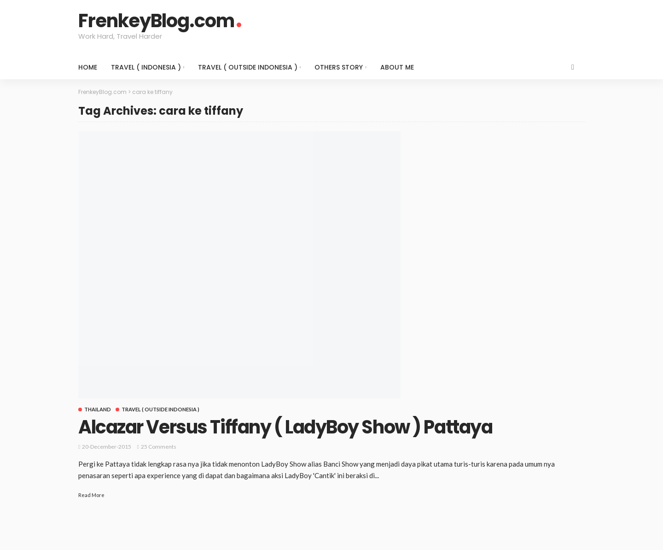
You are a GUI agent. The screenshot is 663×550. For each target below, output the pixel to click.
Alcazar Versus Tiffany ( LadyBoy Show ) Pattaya (285, 427)
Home (87, 67)
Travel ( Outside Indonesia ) (247, 67)
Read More (91, 495)
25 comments (158, 446)
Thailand (97, 409)
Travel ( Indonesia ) (146, 67)
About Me (397, 67)
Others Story (338, 67)
